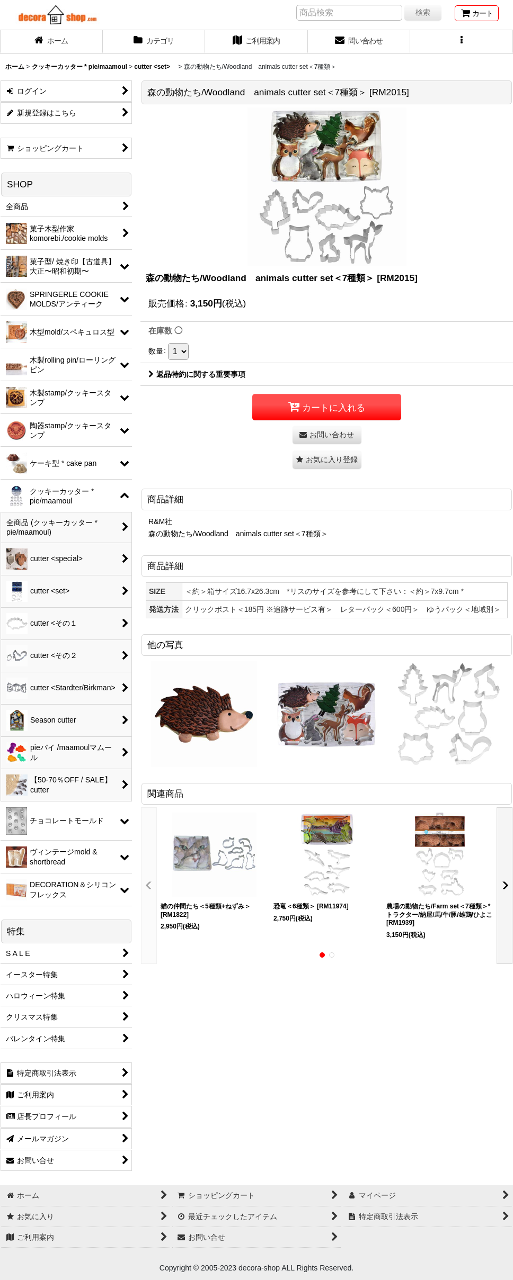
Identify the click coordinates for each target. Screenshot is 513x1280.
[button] (461, 41)
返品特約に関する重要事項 (196, 374)
